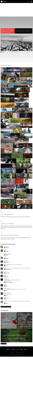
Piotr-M (6, 323)
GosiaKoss (7, 305)
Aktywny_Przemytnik (8, 340)
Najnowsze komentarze (8, 302)
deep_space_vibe (8, 327)
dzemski (6, 334)
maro (6, 356)
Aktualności (4, 368)
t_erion (3, 51)
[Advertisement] (16, 9)
